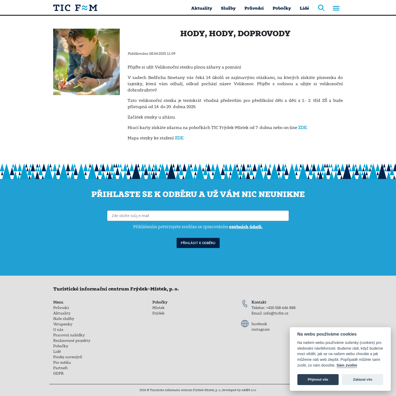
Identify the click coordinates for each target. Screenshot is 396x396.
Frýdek (158, 313)
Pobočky (282, 8)
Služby (228, 8)
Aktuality (201, 8)
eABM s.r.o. (249, 390)
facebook (259, 323)
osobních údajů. (246, 226)
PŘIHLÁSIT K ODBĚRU (198, 242)
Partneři (60, 368)
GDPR (58, 373)
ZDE (302, 127)
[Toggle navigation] (336, 9)
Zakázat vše (362, 379)
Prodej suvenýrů (67, 357)
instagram (260, 329)
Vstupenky (63, 324)
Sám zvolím (347, 365)
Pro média (62, 362)
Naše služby (63, 318)
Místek (158, 307)
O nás (58, 329)
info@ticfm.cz (275, 313)
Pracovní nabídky (69, 335)
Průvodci (254, 8)
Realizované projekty (72, 340)
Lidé (304, 8)
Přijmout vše (318, 379)
